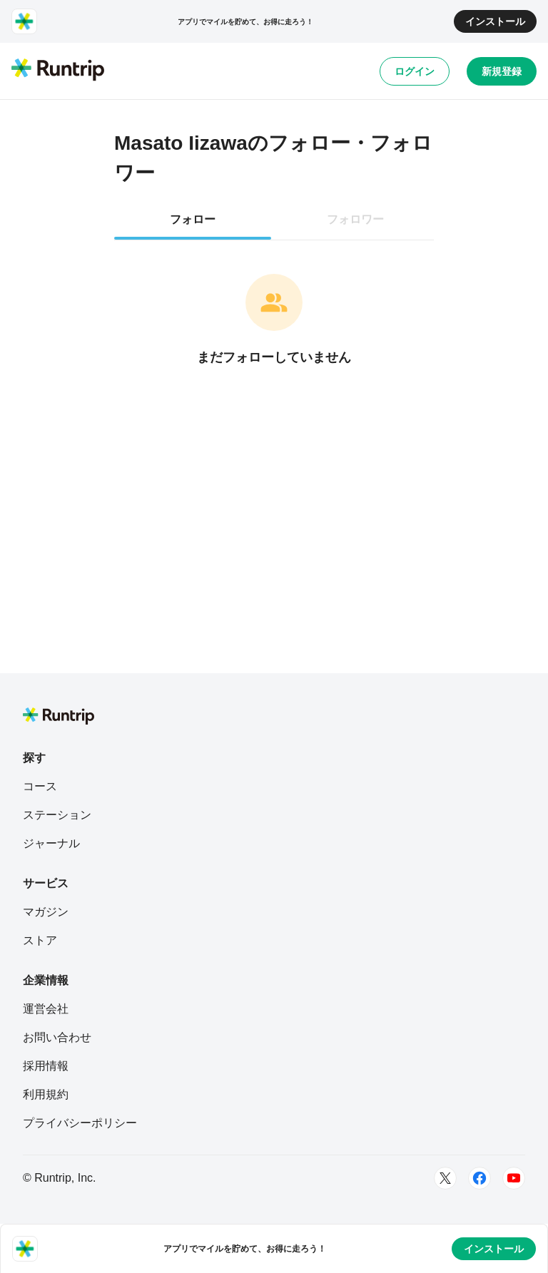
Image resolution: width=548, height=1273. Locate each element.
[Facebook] (479, 1178)
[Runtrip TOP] (57, 70)
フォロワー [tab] (355, 219)
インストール (495, 21)
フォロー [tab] (192, 219)
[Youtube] (513, 1178)
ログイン (415, 71)
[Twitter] (445, 1178)
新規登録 (502, 71)
